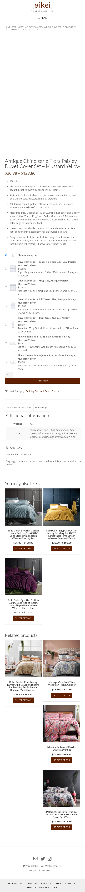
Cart (22, 883)
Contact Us (46, 883)
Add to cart (42, 380)
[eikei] (42, 5)
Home (7, 27)
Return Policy (42, 887)
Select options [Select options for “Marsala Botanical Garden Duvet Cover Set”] (62, 760)
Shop (55, 887)
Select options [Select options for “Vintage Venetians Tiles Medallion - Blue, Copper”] (62, 695)
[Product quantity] (9, 375)
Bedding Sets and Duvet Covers (27, 27)
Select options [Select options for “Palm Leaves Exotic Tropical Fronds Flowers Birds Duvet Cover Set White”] (62, 827)
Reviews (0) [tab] (41, 407)
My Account (71, 883)
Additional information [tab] (19, 407)
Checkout (33, 883)
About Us (12, 883)
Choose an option (28, 255)
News (29, 887)
